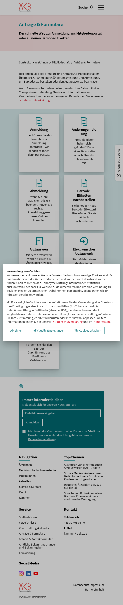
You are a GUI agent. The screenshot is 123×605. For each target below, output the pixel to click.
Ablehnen (16, 330)
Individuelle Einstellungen (48, 330)
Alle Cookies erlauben (87, 330)
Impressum (103, 322)
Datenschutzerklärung (69, 322)
